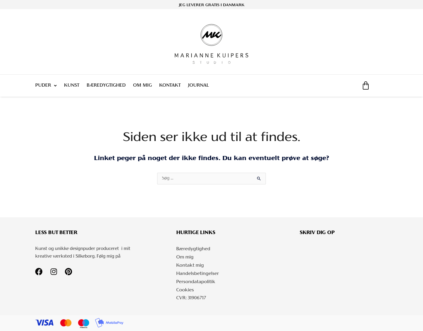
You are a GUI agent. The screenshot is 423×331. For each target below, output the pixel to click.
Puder (46, 85)
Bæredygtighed (106, 85)
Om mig (142, 85)
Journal (198, 85)
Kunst (71, 85)
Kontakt (170, 85)
